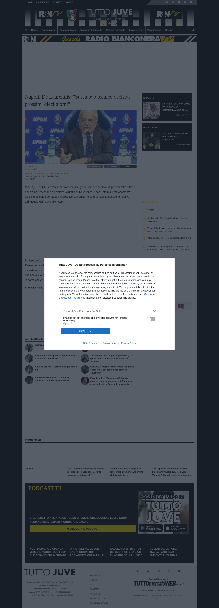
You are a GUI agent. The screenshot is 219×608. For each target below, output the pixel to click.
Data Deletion (90, 343)
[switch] (151, 319)
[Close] (167, 265)
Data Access (109, 343)
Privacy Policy (128, 343)
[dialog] (109, 304)
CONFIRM (85, 331)
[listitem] (110, 311)
